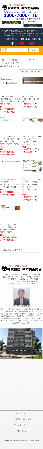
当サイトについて (21, 413)
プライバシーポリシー (22, 425)
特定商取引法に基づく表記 (21, 419)
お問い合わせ (21, 431)
